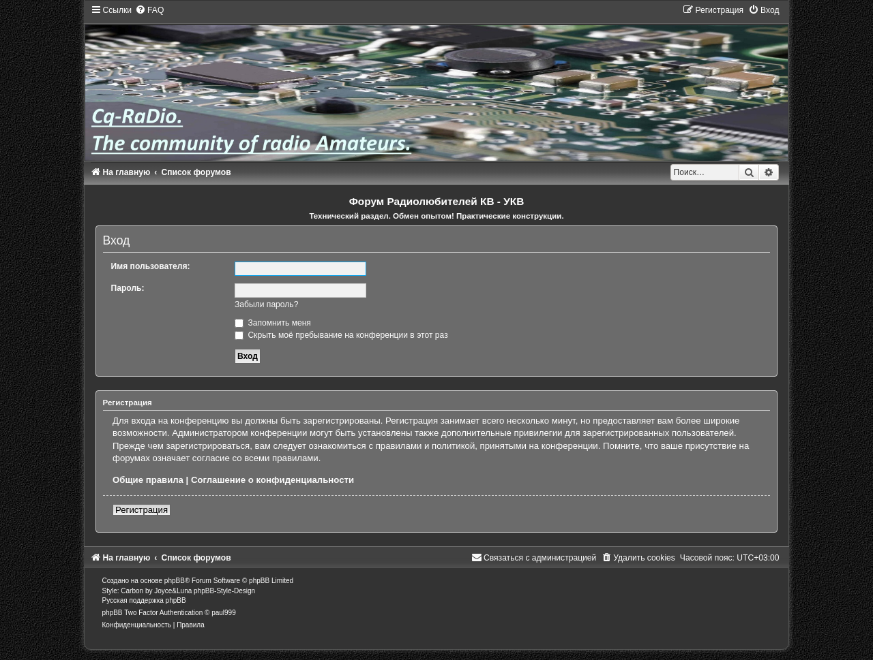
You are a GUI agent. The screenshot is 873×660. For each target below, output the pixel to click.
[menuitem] (149, 10)
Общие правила (148, 480)
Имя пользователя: (150, 266)
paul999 (223, 612)
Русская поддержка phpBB (144, 600)
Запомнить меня (273, 323)
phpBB (174, 580)
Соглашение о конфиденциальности (272, 480)
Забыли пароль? (266, 304)
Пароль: (128, 288)
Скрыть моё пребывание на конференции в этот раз (341, 335)
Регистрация (141, 510)
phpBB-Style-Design (224, 591)
